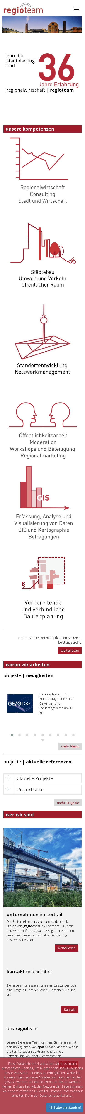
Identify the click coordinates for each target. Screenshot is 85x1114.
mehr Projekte (68, 803)
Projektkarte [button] (30, 789)
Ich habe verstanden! (65, 1107)
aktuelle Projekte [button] (35, 778)
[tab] (42, 778)
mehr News (70, 746)
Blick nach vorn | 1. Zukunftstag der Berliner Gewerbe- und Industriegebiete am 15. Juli (57, 703)
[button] (12, 734)
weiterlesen (70, 650)
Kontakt (70, 1009)
